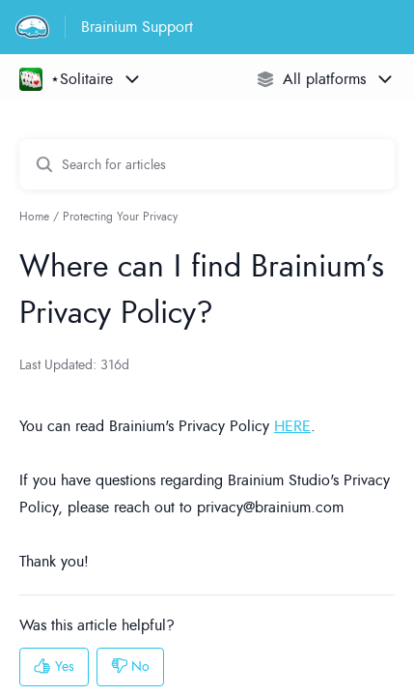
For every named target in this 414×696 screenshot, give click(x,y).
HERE (292, 426)
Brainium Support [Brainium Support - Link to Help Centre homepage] (137, 27)
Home (34, 216)
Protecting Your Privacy (120, 216)
